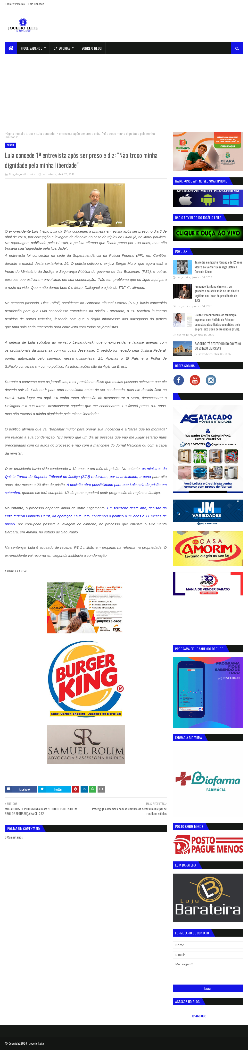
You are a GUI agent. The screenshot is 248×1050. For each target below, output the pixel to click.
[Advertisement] (124, 91)
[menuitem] (11, 48)
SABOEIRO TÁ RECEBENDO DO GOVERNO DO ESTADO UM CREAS (218, 346)
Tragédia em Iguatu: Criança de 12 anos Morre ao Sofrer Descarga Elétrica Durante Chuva (218, 267)
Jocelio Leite (36, 1043)
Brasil (29, 134)
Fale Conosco (36, 4)
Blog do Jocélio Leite (22, 174)
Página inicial (14, 134)
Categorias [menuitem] (61, 48)
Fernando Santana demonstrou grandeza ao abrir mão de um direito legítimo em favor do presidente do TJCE (217, 293)
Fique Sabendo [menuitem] (31, 48)
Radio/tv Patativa (15, 4)
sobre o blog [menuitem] (92, 48)
